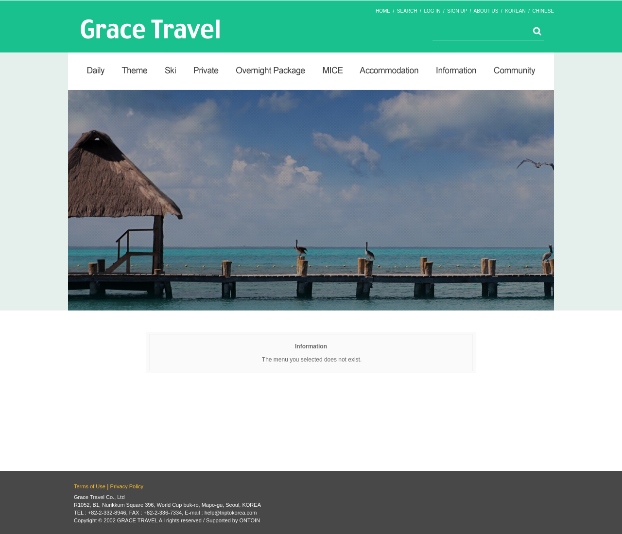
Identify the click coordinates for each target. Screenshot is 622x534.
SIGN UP (457, 11)
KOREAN (515, 11)
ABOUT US (486, 11)
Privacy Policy (126, 486)
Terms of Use (89, 486)
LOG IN (432, 11)
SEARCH (407, 11)
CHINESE (543, 11)
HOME (383, 11)
